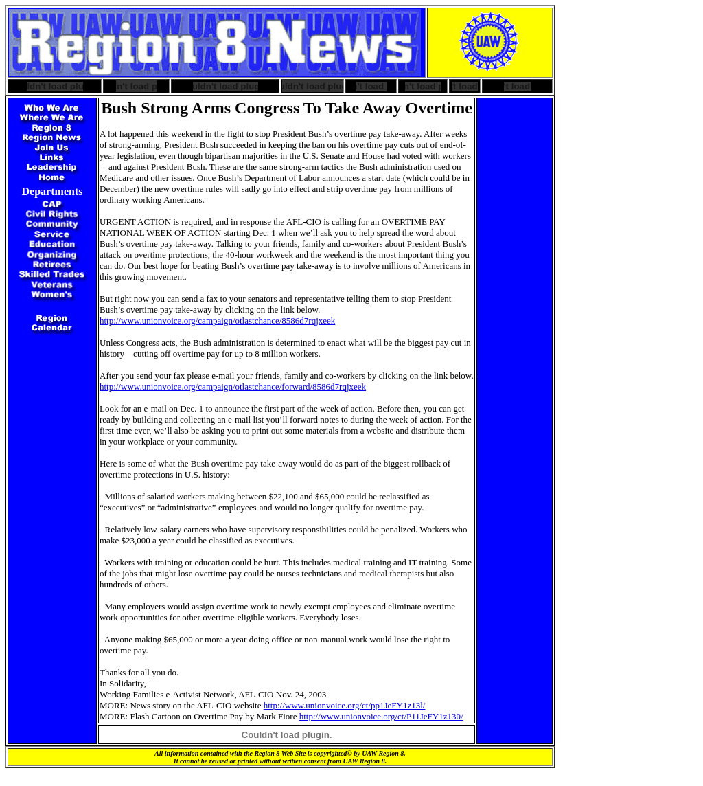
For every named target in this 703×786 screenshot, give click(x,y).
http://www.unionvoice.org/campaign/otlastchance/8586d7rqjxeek (217, 320)
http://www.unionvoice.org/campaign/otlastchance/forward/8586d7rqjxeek (233, 386)
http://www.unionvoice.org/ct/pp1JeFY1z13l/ (345, 705)
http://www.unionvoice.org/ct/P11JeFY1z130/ (381, 716)
